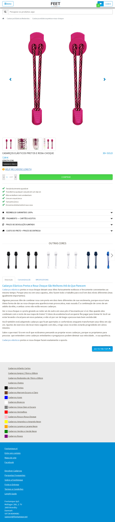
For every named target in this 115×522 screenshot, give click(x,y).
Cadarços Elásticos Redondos (18, 18)
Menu (8, 3)
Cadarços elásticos (11, 289)
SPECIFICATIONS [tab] (42, 280)
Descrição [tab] (9, 280)
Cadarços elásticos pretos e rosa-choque (48, 18)
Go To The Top (102, 348)
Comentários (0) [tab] (24, 280)
